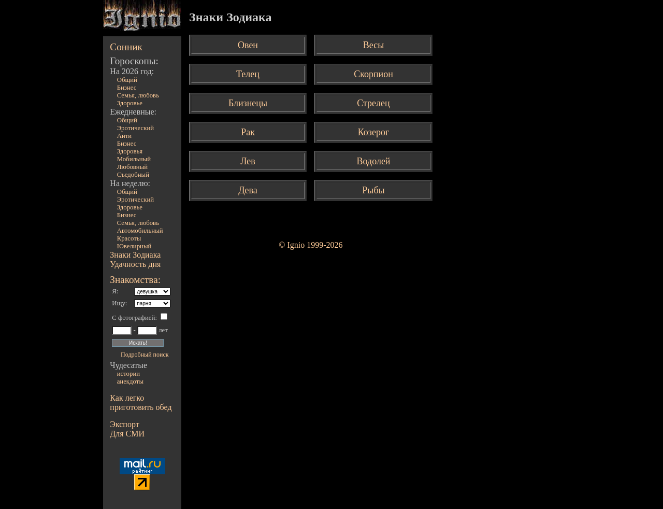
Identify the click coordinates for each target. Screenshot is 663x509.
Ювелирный (134, 246)
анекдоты (130, 381)
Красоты (129, 238)
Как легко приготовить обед (140, 402)
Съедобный (133, 174)
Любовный (132, 167)
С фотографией (133, 317)
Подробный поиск (144, 354)
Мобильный (134, 159)
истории (128, 373)
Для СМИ (127, 433)
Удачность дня (135, 264)
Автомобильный (140, 230)
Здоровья (130, 151)
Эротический (135, 128)
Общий (127, 79)
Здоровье (129, 103)
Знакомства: (135, 279)
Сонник (126, 46)
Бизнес (127, 87)
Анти (124, 135)
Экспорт (124, 424)
